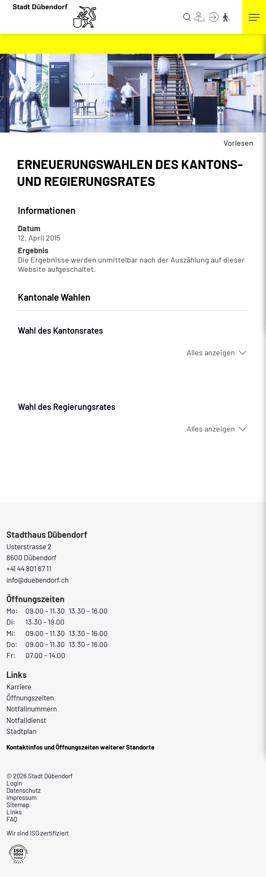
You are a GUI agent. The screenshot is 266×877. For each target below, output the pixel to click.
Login (14, 783)
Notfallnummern (31, 708)
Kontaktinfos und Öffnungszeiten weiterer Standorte (80, 747)
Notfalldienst (26, 720)
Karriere (18, 686)
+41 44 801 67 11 (28, 568)
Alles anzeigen (211, 352)
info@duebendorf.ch (37, 579)
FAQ (11, 819)
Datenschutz (23, 790)
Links (14, 812)
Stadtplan (21, 731)
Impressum (21, 797)
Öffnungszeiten (30, 697)
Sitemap (17, 804)
